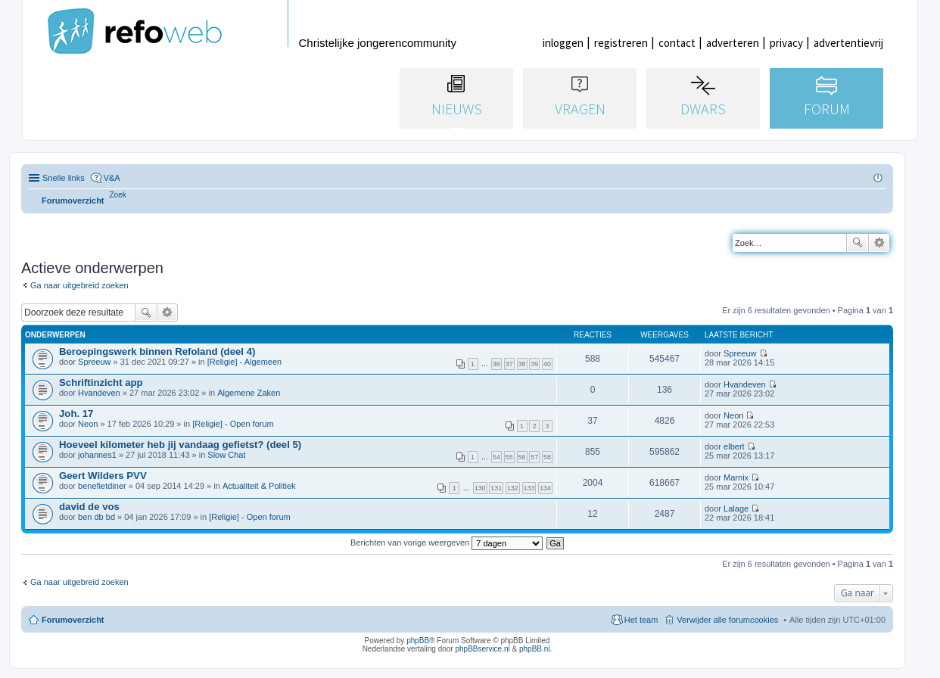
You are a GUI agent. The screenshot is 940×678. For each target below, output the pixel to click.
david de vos (89, 506)
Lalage (736, 508)
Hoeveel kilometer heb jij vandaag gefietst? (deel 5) (180, 444)
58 (547, 457)
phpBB (417, 640)
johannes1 (97, 454)
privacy (786, 43)
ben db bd (96, 516)
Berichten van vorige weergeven (446, 542)
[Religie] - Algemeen (244, 361)
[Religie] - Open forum (233, 423)
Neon (88, 423)
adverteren (732, 43)
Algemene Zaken (248, 392)
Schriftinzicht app (101, 382)
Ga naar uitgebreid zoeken (79, 285)
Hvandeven (99, 392)
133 (529, 488)
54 (496, 457)
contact (677, 43)
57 (534, 457)
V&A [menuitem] (112, 177)
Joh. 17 (76, 413)
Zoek (857, 243)
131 (496, 488)
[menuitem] (118, 195)
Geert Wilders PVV (103, 475)
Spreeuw (94, 361)
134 (545, 488)
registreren (621, 43)
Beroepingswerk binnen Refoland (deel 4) (157, 351)
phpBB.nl (534, 649)
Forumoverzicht (73, 619)
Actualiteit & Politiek (259, 485)
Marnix (736, 477)
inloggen (563, 43)
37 (509, 364)
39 (534, 364)
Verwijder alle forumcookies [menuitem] (727, 619)
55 (509, 457)
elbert (734, 446)
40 (547, 364)
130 (480, 488)
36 (496, 364)
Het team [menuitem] (641, 619)
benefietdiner (102, 485)
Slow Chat (226, 454)
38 (522, 364)
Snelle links (63, 177)
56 (522, 457)
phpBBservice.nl (482, 649)
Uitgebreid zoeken (879, 243)
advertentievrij (848, 43)
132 (512, 488)
